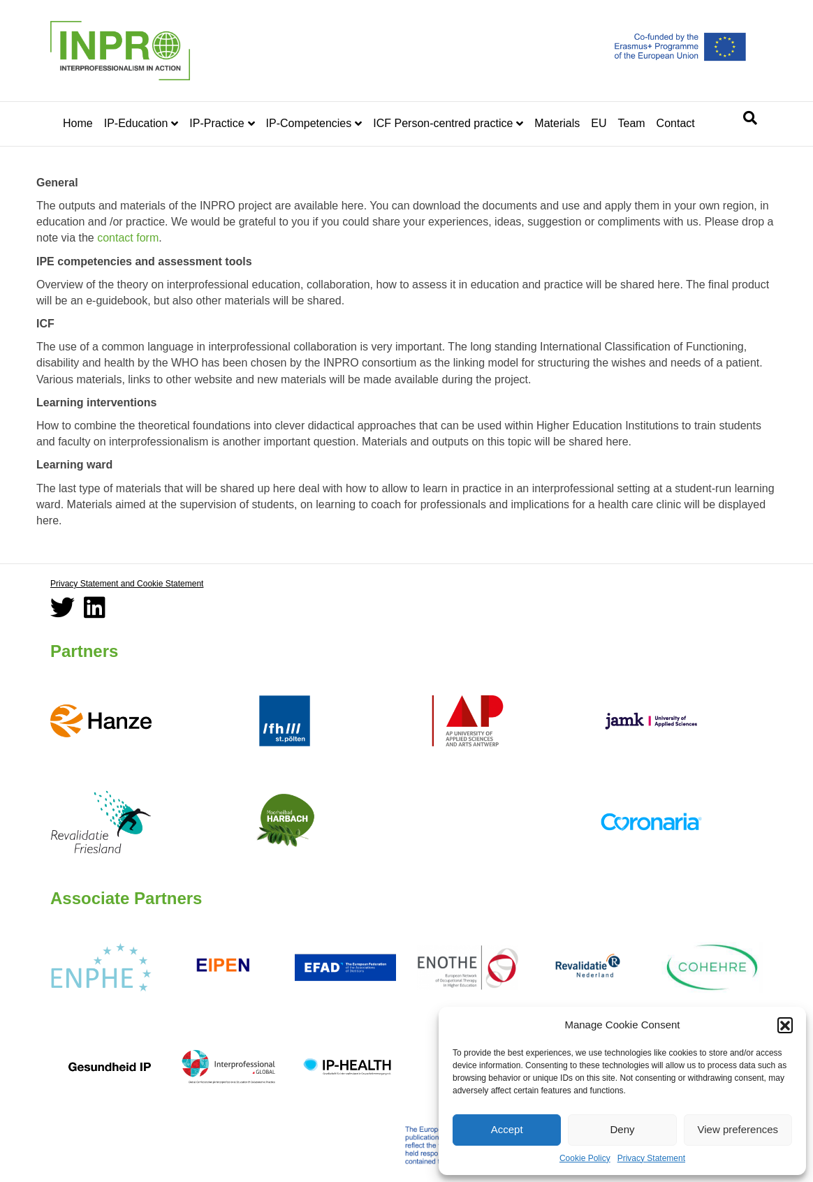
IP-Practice (216, 123)
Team (631, 123)
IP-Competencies (309, 123)
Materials (557, 123)
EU (598, 123)
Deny (622, 1129)
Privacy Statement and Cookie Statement (126, 584)
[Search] (750, 118)
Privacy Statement (651, 1158)
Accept (507, 1129)
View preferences (738, 1129)
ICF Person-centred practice (443, 123)
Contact (676, 123)
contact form (128, 238)
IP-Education (136, 123)
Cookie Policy (584, 1158)
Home (78, 123)
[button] (785, 1025)
